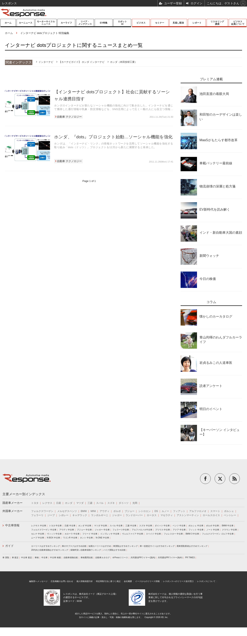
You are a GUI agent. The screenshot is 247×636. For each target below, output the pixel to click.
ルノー (165, 511)
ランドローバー (134, 515)
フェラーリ (37, 515)
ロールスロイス (211, 515)
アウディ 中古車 (66, 530)
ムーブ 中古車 (37, 538)
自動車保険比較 (71, 557)
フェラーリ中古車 (121, 530)
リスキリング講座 (217, 22)
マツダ (80, 503)
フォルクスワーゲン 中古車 (43, 530)
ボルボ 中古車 (212, 525)
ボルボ (117, 511)
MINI (93, 511)
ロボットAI (122, 22)
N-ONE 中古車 (102, 538)
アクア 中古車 (179, 530)
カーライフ (66, 22)
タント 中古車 (86, 538)
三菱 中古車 (130, 525)
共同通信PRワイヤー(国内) (143, 557)
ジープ (51, 515)
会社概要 (128, 581)
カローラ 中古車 (72, 534)
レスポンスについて (206, 581)
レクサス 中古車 (38, 525)
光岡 (134, 503)
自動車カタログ (102, 557)
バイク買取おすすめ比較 (114, 550)
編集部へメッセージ (38, 581)
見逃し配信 (178, 22)
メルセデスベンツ (67, 511)
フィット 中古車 (196, 530)
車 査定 (15, 557)
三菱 (90, 503)
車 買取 (5, 557)
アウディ (104, 511)
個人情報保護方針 (84, 581)
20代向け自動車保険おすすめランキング (49, 550)
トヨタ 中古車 (55, 525)
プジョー (129, 511)
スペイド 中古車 (153, 534)
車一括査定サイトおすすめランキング (157, 546)
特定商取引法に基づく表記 (108, 581)
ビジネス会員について (238, 22)
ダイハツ (124, 503)
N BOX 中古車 (53, 538)
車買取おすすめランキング (125, 546)
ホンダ (68, 503)
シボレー (63, 515)
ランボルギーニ (99, 515)
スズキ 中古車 (145, 525)
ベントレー (230, 515)
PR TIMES (190, 557)
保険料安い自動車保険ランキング (85, 550)
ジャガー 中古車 (102, 530)
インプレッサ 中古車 (109, 534)
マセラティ (166, 515)
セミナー (159, 22)
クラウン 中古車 (229, 530)
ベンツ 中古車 (179, 525)
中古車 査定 (26, 557)
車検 (37, 557)
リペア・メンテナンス (85, 22)
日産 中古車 (70, 525)
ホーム (8, 22)
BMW (84, 511)
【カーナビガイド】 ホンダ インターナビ (82, 62)
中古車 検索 (55, 557)
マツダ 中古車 (100, 525)
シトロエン (144, 511)
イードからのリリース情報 (147, 581)
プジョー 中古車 (84, 530)
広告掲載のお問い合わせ (62, 581)
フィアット (179, 511)
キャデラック (79, 515)
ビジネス (141, 22)
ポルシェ (229, 511)
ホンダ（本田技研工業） (123, 62)
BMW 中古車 (227, 525)
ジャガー (117, 515)
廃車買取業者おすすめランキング (192, 546)
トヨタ (35, 503)
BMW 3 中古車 (192, 534)
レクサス (47, 503)
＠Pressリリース (120, 557)
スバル (100, 503)
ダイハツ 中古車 (162, 525)
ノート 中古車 (212, 530)
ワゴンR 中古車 (70, 538)
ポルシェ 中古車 (195, 525)
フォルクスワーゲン (42, 511)
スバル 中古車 (116, 525)
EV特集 (103, 22)
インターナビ (46, 62)
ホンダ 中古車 (84, 525)
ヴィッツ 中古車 (54, 534)
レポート (196, 22)
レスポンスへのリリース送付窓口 (178, 581)
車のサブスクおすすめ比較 (74, 546)
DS (156, 511)
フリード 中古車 (89, 534)
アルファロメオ (197, 511)
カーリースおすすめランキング (45, 546)
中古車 (44, 557)
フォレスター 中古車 (173, 534)
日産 (58, 503)
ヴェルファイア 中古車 (132, 534)
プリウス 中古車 (162, 530)
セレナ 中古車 (37, 534)
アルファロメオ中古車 (142, 530)
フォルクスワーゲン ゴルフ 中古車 (218, 534)
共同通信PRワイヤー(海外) (170, 557)
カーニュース (25, 22)
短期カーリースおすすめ (100, 546)
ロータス (152, 515)
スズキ (111, 503)
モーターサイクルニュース (46, 22)
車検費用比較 (87, 557)
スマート (215, 511)
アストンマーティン (188, 515)
